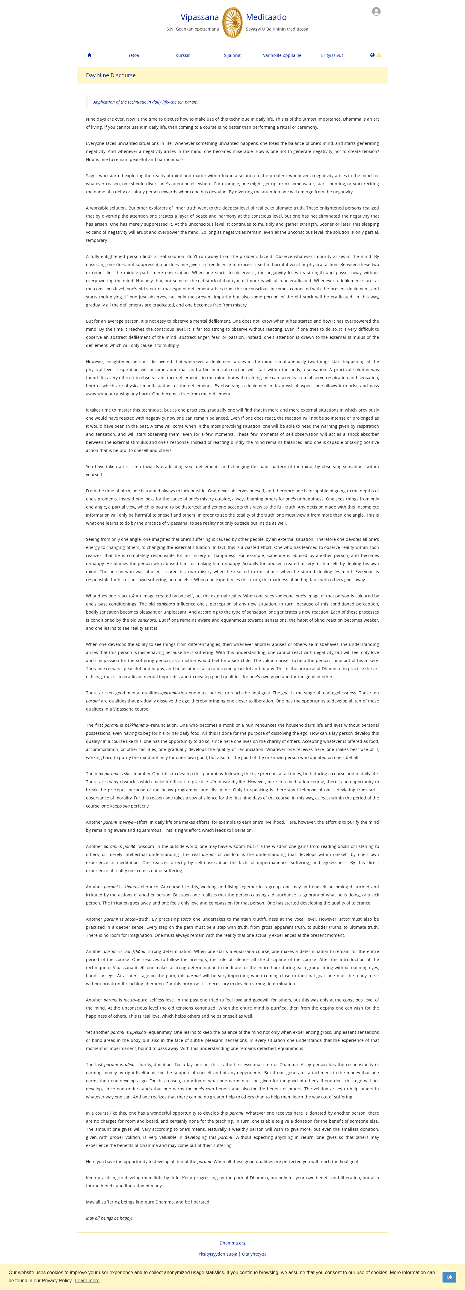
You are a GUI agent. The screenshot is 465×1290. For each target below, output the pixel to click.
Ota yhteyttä (254, 1254)
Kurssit (183, 55)
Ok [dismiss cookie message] (449, 1277)
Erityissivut (332, 55)
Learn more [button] (87, 1280)
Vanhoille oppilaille (282, 55)
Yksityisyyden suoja (218, 1254)
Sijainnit (232, 55)
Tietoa (133, 55)
